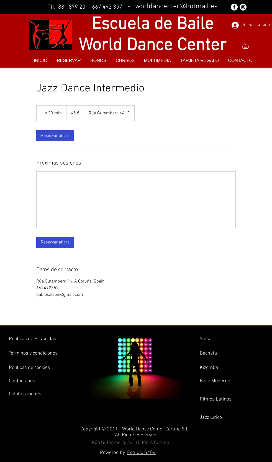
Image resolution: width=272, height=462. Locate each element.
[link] (55, 135)
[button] (248, 45)
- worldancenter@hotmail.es (172, 6)
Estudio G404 (141, 453)
